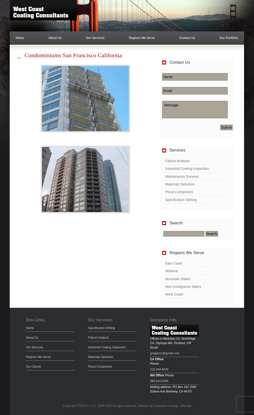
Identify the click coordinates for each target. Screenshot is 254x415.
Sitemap (185, 406)
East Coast (173, 263)
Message (195, 109)
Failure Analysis (177, 161)
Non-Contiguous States (183, 287)
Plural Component (179, 192)
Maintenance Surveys (182, 176)
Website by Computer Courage (158, 406)
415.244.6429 (159, 369)
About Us (55, 38)
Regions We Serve (142, 38)
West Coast (174, 294)
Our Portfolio (228, 38)
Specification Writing (181, 200)
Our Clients (33, 366)
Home (20, 38)
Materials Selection (180, 184)
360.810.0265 (159, 381)
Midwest (171, 271)
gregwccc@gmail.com (165, 353)
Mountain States (177, 279)
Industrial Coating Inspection (187, 169)
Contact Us (187, 38)
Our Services (95, 38)
